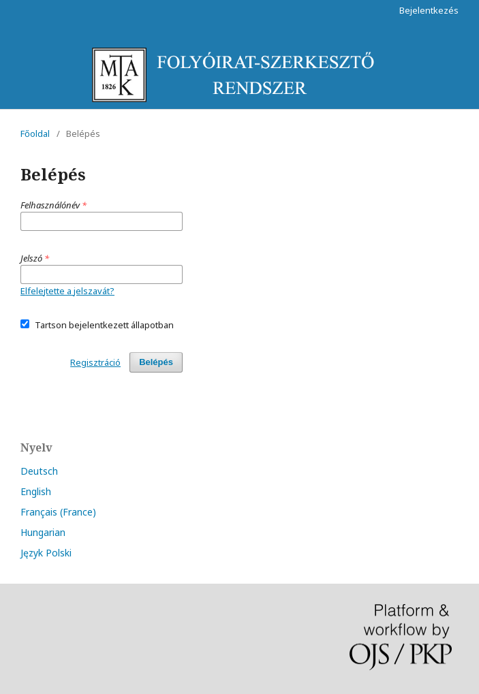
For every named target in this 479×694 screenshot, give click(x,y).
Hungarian (42, 532)
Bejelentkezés (429, 10)
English (35, 491)
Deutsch (39, 470)
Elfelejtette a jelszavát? (67, 291)
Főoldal (35, 133)
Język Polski (46, 552)
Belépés (156, 362)
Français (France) (58, 511)
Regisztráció (95, 362)
